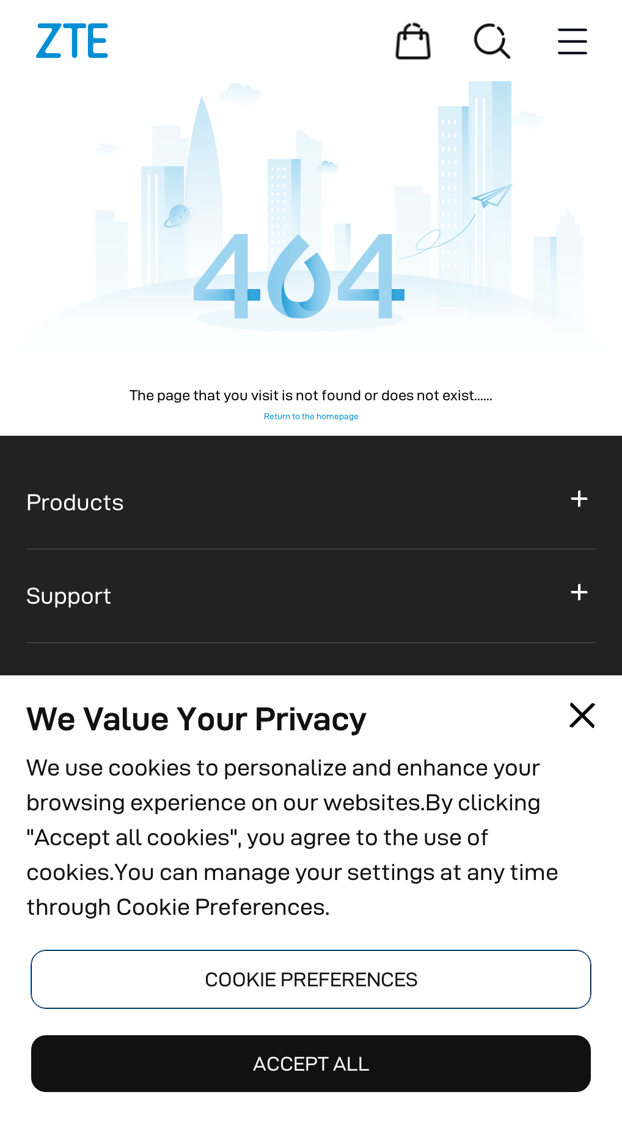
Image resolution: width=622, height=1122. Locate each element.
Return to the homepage (311, 416)
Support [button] (69, 595)
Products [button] (75, 502)
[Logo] (71, 40)
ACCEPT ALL (311, 1063)
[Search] (492, 41)
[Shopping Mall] (413, 41)
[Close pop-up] (582, 715)
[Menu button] (572, 41)
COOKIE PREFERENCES (311, 979)
